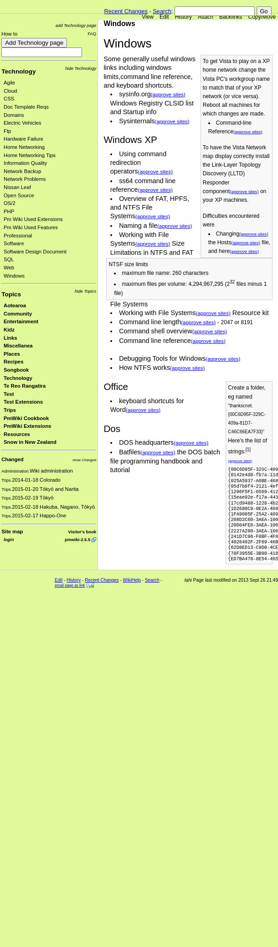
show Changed (84, 460)
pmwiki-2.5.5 (77, 539)
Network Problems (25, 179)
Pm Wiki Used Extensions (33, 219)
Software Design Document (35, 251)
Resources (17, 434)
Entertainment (21, 321)
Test (9, 394)
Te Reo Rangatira (25, 386)
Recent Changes (126, 11)
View (148, 17)
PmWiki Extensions (27, 426)
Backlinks (230, 17)
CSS (9, 98)
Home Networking (24, 147)
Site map (12, 531)
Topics (11, 294)
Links (10, 338)
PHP (9, 211)
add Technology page (76, 25)
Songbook (16, 370)
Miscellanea (18, 345)
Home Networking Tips (30, 155)
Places (12, 354)
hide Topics (85, 291)
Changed (12, 459)
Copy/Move (262, 17)
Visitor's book (82, 531)
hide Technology (80, 68)
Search (162, 11)
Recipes (13, 361)
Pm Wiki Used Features (31, 227)
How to (9, 34)
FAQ (92, 33)
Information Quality (25, 163)
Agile (9, 82)
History (183, 17)
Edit (164, 17)
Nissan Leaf (17, 187)
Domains (14, 115)
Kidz (9, 329)
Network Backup (22, 171)
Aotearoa (15, 305)
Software (14, 243)
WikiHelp (132, 580)
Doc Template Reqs (26, 107)
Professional (18, 235)
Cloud (10, 91)
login (9, 539)
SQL (9, 259)
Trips (10, 410)
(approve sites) (247, 131)
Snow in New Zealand (30, 442)
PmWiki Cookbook (26, 418)
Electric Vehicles (22, 123)
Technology (18, 71)
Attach (205, 17)
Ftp (7, 131)
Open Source (19, 195)
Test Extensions (23, 402)
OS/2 (9, 203)
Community (18, 313)
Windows (14, 276)
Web (9, 267)
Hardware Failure (23, 139)
